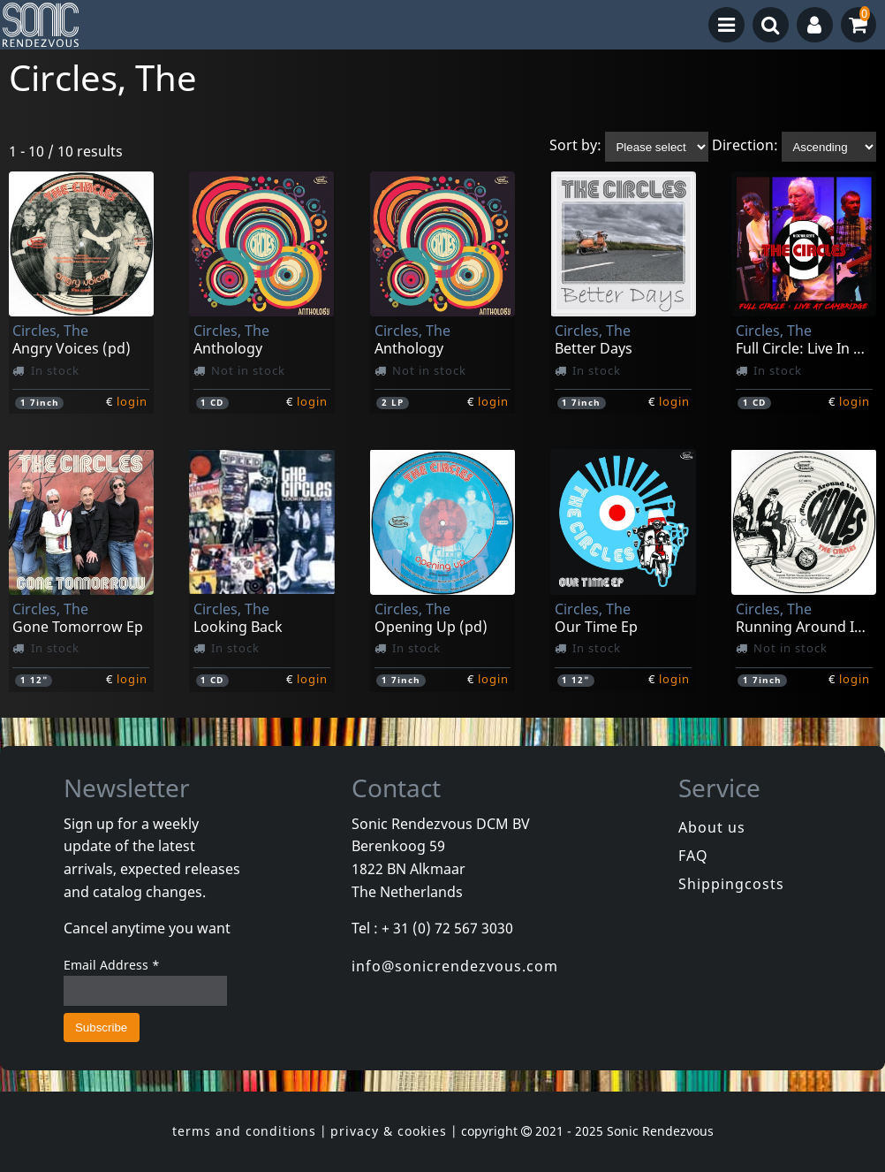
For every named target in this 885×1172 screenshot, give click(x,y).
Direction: (745, 146)
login (132, 401)
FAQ (693, 855)
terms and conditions (244, 1131)
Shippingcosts (731, 884)
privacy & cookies (388, 1131)
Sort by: (575, 146)
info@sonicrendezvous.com (455, 966)
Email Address (112, 964)
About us (711, 827)
